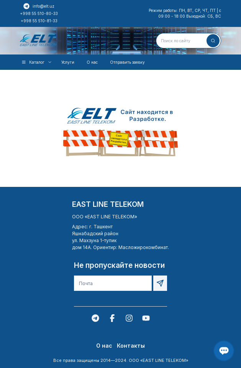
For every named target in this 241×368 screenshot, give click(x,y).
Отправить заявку (127, 62)
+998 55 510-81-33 (39, 20)
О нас (92, 62)
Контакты (131, 345)
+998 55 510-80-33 (39, 13)
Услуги (67, 62)
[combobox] (188, 40)
